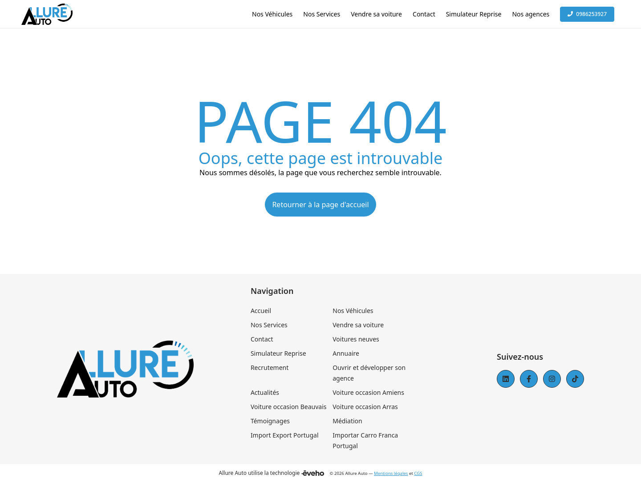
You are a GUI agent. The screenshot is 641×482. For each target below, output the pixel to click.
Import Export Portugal (285, 435)
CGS (418, 473)
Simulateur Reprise (278, 353)
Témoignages (270, 421)
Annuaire (346, 353)
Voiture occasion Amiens (368, 392)
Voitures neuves (356, 339)
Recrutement (269, 367)
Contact (262, 339)
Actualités (265, 392)
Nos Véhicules (353, 310)
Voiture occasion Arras (365, 406)
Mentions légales (391, 473)
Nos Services (269, 325)
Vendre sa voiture (358, 325)
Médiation (347, 421)
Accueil (261, 310)
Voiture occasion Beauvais (289, 406)
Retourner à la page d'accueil (320, 204)
